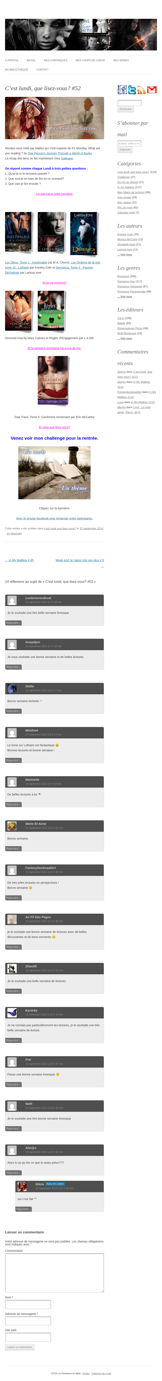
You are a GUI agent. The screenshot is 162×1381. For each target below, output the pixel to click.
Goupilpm (32, 642)
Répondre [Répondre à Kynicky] (12, 1040)
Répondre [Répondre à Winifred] (12, 760)
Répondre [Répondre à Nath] (12, 1128)
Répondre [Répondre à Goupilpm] (12, 667)
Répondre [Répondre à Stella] (12, 711)
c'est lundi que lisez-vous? (60, 528)
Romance (123, 276)
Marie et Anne (35, 823)
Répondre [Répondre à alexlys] (12, 1172)
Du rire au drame (127, 182)
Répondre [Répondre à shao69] (12, 991)
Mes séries (121, 60)
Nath (28, 1103)
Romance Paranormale (131, 291)
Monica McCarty (127, 239)
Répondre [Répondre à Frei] (12, 1084)
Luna (120, 402)
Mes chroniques (56, 60)
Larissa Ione (124, 249)
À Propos (11, 60)
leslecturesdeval (38, 598)
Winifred (31, 730)
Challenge (123, 177)
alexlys (30, 1148)
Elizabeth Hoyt (126, 244)
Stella (29, 686)
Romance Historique (129, 286)
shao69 (30, 966)
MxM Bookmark (126, 333)
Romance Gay (126, 281)
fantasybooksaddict (40, 868)
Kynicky (31, 1010)
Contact (42, 69)
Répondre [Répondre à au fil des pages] (12, 947)
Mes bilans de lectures (131, 192)
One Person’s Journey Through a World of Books (60, 153)
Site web (10, 1330)
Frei (28, 1059)
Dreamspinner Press (130, 328)
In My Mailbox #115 (143, 402)
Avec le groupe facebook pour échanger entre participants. (54, 518)
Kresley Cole (125, 234)
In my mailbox (125, 187)
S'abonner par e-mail (101, 1373)
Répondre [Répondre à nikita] (22, 1209)
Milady (121, 323)
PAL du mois (125, 207)
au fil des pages (38, 917)
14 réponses (14, 533)
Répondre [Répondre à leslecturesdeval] (12, 622)
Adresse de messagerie (21, 1314)
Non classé (124, 202)
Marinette (32, 779)
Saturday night (126, 212)
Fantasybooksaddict (129, 392)
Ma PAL (31, 60)
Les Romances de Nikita (40, 12)
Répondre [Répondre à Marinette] (12, 804)
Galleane (67, 158)
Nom (9, 1297)
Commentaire (14, 1250)
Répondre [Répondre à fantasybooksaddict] (12, 897)
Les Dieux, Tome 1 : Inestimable (26, 262)
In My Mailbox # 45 (19, 560)
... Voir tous (124, 254)
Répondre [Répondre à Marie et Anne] (12, 848)
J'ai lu (120, 318)
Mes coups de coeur (90, 60)
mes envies (124, 197)
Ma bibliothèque (16, 69)
